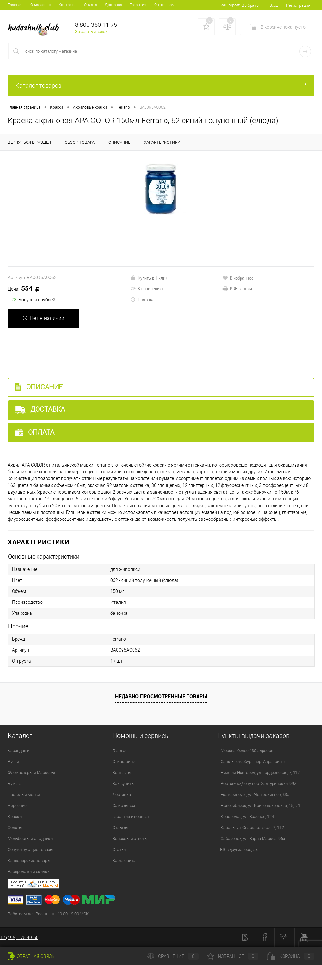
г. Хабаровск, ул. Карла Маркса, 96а (251, 838)
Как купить (123, 783)
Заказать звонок (91, 31)
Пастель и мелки (24, 794)
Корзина (290, 956)
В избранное (237, 278)
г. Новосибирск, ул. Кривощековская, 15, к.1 (258, 805)
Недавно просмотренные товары (161, 696)
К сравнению (146, 288)
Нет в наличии (43, 318)
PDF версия (237, 288)
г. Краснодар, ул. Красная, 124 (245, 816)
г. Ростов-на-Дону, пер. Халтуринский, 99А (256, 783)
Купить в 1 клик (148, 278)
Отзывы (120, 827)
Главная (15, 5)
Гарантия (138, 5)
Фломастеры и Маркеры (31, 772)
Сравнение (173, 956)
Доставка (113, 5)
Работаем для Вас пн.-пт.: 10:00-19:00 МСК (48, 913)
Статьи (119, 849)
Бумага (15, 783)
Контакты (67, 5)
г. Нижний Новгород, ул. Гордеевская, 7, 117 (258, 772)
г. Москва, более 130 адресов (245, 750)
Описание (39, 387)
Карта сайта (124, 860)
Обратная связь (31, 956)
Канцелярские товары (29, 860)
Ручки (13, 761)
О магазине (40, 5)
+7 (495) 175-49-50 (19, 937)
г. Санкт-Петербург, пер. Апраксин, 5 (251, 761)
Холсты (15, 827)
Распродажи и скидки (28, 871)
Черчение (17, 805)
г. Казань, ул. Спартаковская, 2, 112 (250, 827)
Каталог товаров (161, 85)
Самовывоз (124, 805)
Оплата (90, 5)
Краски (15, 816)
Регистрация (298, 5)
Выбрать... (252, 5)
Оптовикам (164, 5)
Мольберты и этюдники (30, 838)
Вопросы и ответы (130, 838)
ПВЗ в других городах (237, 849)
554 (26, 289)
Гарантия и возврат (131, 816)
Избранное (232, 956)
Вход (273, 5)
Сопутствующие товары (30, 849)
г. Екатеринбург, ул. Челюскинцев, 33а (253, 794)
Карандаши (18, 750)
